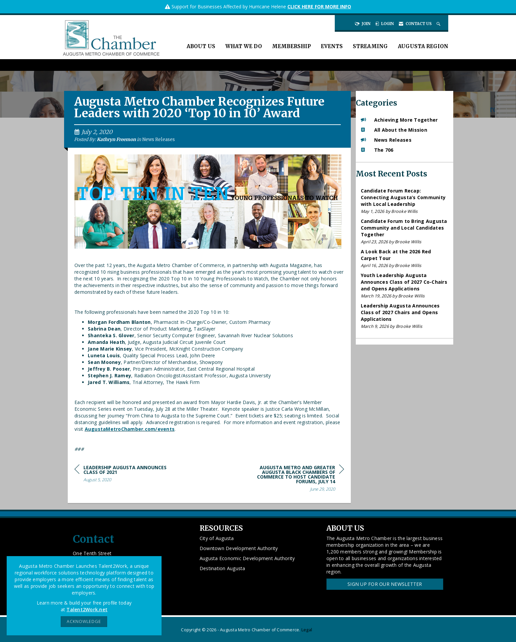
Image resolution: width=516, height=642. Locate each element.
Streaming (370, 46)
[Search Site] (439, 23)
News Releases (158, 139)
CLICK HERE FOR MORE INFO (319, 6)
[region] (294, 479)
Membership (291, 46)
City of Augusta (217, 538)
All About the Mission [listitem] (394, 130)
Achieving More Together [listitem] (399, 120)
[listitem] (405, 201)
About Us (201, 46)
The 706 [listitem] (377, 150)
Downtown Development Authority (239, 548)
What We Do (243, 46)
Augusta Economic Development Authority (247, 558)
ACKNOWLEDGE (84, 621)
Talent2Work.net (86, 609)
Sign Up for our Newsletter (384, 584)
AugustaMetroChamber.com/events (130, 429)
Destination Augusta (222, 568)
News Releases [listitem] (386, 140)
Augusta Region (423, 46)
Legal (306, 630)
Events (332, 46)
